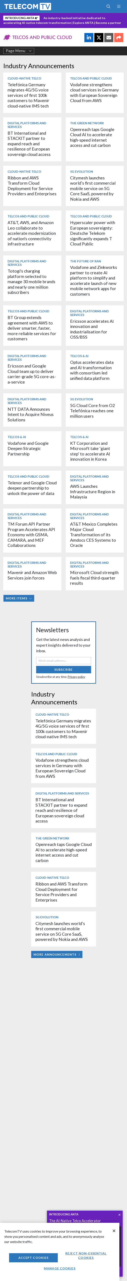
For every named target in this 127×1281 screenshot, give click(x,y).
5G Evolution (81, 171)
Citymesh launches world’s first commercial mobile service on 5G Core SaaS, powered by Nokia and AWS (93, 188)
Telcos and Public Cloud (91, 78)
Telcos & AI (79, 356)
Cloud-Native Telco (24, 78)
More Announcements (57, 954)
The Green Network (87, 123)
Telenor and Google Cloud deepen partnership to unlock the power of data (32, 488)
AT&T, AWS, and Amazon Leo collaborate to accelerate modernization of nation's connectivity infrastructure (32, 233)
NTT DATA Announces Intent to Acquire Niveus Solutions (31, 414)
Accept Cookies (33, 1257)
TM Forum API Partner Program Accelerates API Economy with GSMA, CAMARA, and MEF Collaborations (31, 534)
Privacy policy (76, 677)
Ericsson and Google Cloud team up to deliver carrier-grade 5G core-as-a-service (32, 373)
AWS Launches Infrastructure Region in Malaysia (92, 491)
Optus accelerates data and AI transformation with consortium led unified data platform (92, 370)
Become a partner (108, 23)
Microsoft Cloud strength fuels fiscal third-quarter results (94, 578)
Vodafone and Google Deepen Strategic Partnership (28, 448)
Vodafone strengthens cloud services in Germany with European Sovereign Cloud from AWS (94, 92)
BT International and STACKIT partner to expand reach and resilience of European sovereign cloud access (29, 144)
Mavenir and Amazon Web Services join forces (32, 575)
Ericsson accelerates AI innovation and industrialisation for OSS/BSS (92, 329)
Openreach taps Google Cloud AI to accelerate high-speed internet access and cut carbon (92, 137)
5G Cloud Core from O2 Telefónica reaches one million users (92, 411)
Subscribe (63, 669)
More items (19, 598)
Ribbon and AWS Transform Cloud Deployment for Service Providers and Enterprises (32, 185)
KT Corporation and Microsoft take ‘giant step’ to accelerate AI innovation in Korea (90, 451)
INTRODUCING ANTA (63, 1214)
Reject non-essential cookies (85, 1255)
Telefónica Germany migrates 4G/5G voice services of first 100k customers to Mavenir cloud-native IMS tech (28, 95)
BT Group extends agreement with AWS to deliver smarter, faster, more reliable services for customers (32, 328)
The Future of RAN (85, 261)
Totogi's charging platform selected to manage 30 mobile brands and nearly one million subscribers (31, 281)
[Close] (114, 1231)
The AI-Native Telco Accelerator (75, 1220)
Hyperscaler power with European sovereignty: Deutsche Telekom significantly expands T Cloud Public (92, 233)
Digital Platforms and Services (27, 125)
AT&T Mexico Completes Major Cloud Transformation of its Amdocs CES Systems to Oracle (93, 534)
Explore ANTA (83, 23)
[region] (59, 1252)
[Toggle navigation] (119, 6)
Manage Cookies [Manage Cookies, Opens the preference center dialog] (60, 1268)
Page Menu (19, 51)
